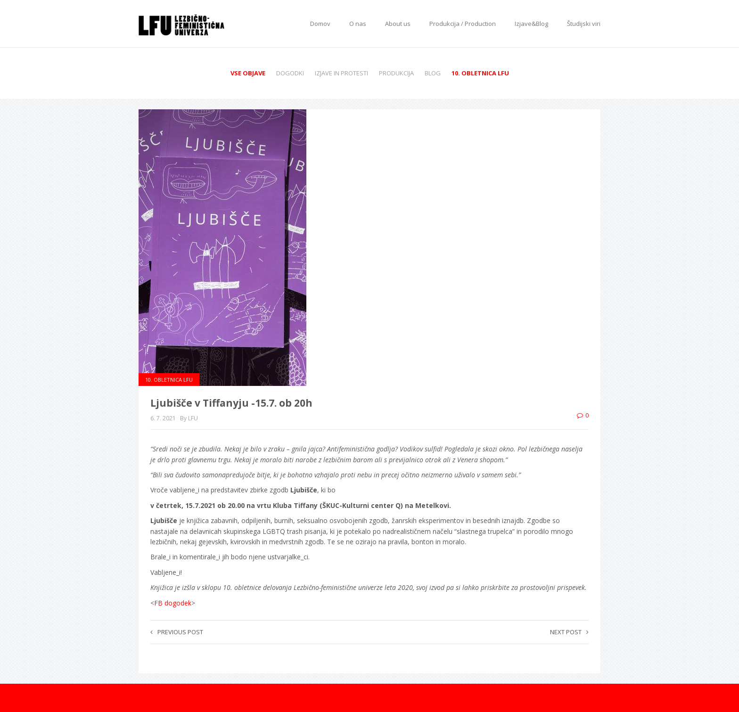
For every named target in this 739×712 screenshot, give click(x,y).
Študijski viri (583, 23)
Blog (433, 73)
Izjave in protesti (341, 73)
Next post (569, 632)
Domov (320, 23)
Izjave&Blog (531, 23)
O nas (357, 23)
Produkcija (396, 73)
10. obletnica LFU (480, 73)
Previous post (176, 632)
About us (398, 23)
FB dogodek (172, 602)
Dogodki (290, 73)
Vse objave (247, 73)
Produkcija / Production (462, 23)
